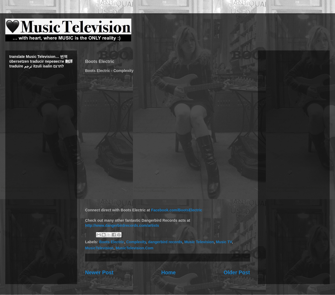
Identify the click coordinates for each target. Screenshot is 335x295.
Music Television (199, 242)
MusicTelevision (99, 248)
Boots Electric (111, 242)
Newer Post (99, 272)
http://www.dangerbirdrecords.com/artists (122, 225)
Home (168, 272)
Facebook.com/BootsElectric (176, 210)
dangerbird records (165, 242)
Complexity (136, 242)
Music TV (224, 242)
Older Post (237, 272)
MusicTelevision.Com (134, 248)
